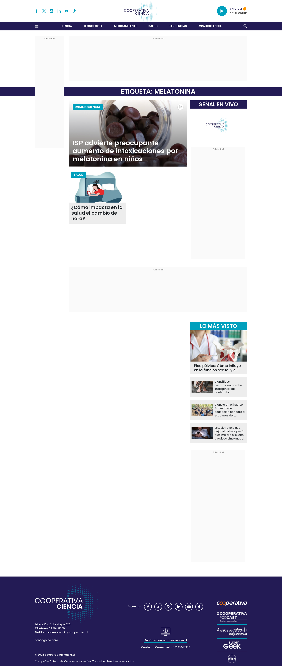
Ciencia (66, 26)
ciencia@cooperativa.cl (72, 632)
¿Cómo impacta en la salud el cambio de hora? (97, 213)
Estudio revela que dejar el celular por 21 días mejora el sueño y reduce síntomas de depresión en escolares (230, 433)
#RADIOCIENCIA (210, 26)
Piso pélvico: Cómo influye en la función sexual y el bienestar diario (217, 368)
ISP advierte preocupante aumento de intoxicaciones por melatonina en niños (125, 151)
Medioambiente (125, 26)
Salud (153, 26)
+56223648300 (180, 647)
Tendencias (178, 26)
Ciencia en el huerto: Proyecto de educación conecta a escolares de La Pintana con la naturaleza (230, 410)
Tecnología (93, 26)
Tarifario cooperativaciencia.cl (165, 640)
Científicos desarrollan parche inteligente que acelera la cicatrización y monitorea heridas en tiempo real (230, 387)
